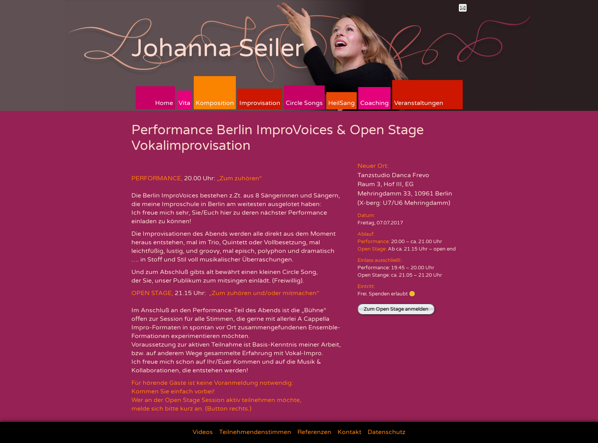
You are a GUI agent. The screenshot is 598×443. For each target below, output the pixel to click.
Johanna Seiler (217, 48)
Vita (184, 103)
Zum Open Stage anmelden (396, 309)
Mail (463, 8)
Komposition (215, 103)
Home (164, 103)
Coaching (374, 103)
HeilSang (341, 103)
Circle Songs (304, 103)
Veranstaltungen (418, 103)
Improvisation (259, 103)
